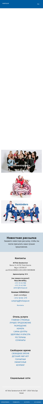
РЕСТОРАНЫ (20, 337)
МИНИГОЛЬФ (20, 362)
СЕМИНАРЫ (20, 340)
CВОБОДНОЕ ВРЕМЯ (20, 353)
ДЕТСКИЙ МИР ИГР (20, 356)
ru (38, 4)
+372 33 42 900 (20, 283)
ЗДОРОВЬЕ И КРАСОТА (20, 334)
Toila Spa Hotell (22, 4)
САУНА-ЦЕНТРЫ (20, 331)
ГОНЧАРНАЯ (20, 359)
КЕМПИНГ (20, 365)
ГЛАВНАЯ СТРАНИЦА (20, 320)
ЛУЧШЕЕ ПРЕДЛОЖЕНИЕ (20, 322)
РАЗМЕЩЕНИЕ (20, 325)
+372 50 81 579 (20, 298)
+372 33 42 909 (20, 285)
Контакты (20, 305)
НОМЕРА (20, 328)
